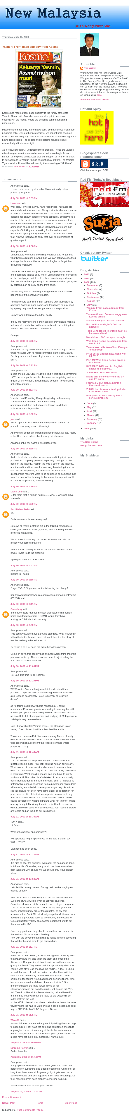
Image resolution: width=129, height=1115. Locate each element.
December (93, 285)
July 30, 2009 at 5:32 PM (24, 414)
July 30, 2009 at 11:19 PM (25, 680)
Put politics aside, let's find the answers (103, 325)
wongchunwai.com (91, 445)
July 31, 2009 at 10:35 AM (25, 816)
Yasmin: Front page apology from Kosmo (105, 309)
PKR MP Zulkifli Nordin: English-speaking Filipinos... (104, 367)
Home (39, 1103)
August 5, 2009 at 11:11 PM (26, 1057)
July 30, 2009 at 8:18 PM (24, 579)
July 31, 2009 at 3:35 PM (24, 1014)
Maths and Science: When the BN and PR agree (105, 377)
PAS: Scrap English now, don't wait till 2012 (106, 355)
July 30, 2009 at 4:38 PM (24, 246)
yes (13, 419)
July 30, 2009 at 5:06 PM (24, 341)
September (93, 297)
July (90, 304)
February (92, 419)
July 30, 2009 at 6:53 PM (24, 565)
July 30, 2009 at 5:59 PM (24, 504)
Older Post (70, 1103)
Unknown (16, 203)
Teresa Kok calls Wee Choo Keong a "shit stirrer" (106, 348)
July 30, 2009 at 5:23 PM (24, 389)
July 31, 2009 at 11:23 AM (25, 854)
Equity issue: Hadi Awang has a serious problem (104, 396)
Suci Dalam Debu (20, 509)
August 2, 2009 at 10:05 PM (26, 1042)
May (89, 407)
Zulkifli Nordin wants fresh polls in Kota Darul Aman (105, 390)
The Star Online (89, 442)
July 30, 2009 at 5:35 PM (24, 448)
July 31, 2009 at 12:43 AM (25, 752)
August (91, 301)
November (93, 289)
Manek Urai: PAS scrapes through (105, 337)
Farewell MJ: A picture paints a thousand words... (103, 384)
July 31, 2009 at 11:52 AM (25, 878)
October (92, 293)
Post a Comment (11, 1097)
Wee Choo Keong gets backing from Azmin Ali (106, 342)
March (91, 415)
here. (99, 95)
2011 (87, 274)
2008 (87, 428)
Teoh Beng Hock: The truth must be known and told (106, 332)
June (90, 403)
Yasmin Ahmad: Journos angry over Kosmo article (106, 315)
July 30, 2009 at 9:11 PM (24, 604)
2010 (87, 278)
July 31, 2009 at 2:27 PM (24, 946)
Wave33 (15, 1020)
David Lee (16, 491)
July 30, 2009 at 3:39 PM (24, 198)
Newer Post (8, 1103)
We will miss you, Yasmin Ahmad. (105, 320)
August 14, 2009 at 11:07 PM (26, 1091)
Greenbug (16, 609)
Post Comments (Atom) (30, 1110)
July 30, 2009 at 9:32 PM (24, 625)
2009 (87, 282)
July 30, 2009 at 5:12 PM (24, 365)
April (90, 411)
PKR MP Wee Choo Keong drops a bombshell (105, 361)
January (92, 423)
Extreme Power (19, 1048)
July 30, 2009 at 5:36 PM (24, 486)
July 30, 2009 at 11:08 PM (25, 666)
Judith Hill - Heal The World (101, 372)
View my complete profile (94, 99)
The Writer (90, 68)
